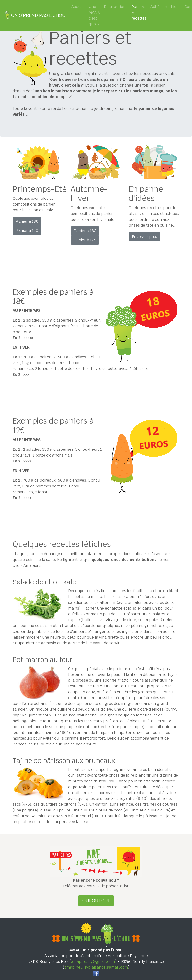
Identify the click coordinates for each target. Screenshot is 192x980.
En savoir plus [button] (144, 236)
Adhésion (158, 6)
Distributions (115, 6)
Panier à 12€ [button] (27, 230)
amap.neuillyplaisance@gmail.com (96, 967)
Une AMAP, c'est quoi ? (94, 15)
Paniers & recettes (139, 12)
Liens (176, 6)
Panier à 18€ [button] (27, 221)
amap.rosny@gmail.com (93, 961)
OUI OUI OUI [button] (96, 901)
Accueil (78, 6)
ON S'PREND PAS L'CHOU (35, 15)
